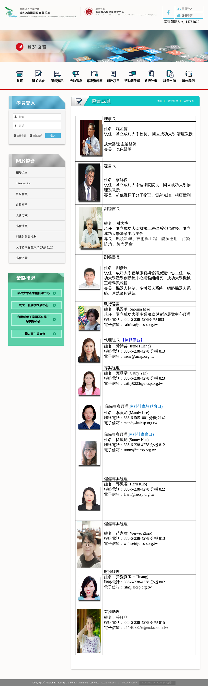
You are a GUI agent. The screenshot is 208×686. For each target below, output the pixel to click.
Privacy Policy (129, 682)
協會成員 (22, 226)
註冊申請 (184, 15)
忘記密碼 (37, 135)
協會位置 (22, 258)
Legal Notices (108, 682)
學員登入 (184, 9)
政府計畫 (151, 76)
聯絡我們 (188, 76)
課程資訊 (57, 76)
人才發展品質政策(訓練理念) (34, 247)
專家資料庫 (94, 76)
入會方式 (22, 215)
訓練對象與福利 (26, 236)
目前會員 (22, 194)
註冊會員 (21, 135)
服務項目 (113, 76)
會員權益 (22, 204)
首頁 (19, 76)
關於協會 (38, 76)
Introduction (23, 183)
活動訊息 (76, 76)
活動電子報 (132, 76)
